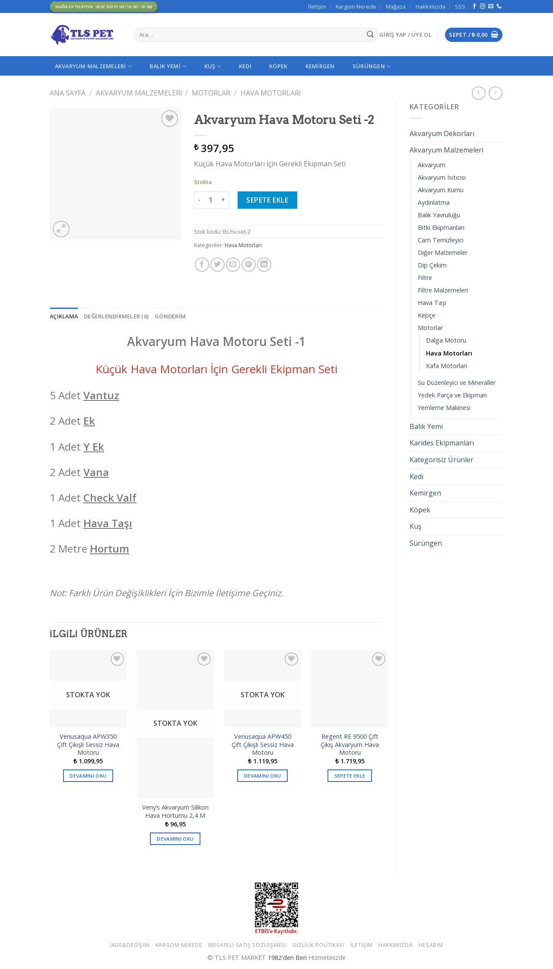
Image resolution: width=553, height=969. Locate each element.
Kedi (245, 66)
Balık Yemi (167, 66)
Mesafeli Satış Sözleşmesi (247, 945)
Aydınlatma (434, 202)
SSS (460, 6)
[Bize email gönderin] (490, 6)
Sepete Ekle (267, 200)
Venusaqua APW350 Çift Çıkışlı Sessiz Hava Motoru (88, 744)
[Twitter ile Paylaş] (217, 264)
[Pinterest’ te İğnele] (249, 264)
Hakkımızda (430, 6)
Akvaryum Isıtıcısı (442, 177)
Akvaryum (431, 165)
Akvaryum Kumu (441, 190)
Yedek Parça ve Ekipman (452, 395)
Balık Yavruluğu (439, 215)
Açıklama (64, 316)
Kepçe (426, 315)
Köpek (278, 66)
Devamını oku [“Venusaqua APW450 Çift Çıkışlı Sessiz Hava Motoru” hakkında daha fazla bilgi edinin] (262, 775)
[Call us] (499, 6)
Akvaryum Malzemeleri (93, 66)
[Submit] (370, 35)
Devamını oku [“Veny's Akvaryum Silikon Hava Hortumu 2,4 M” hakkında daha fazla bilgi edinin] (175, 839)
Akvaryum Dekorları (442, 133)
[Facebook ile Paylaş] (202, 264)
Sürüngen (372, 66)
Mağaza (396, 6)
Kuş (212, 66)
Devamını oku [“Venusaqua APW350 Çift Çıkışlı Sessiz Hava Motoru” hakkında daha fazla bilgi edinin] (88, 775)
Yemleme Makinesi (444, 407)
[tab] (64, 316)
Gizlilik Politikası (318, 945)
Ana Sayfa (68, 93)
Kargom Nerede (356, 6)
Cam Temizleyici (441, 240)
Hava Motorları (271, 93)
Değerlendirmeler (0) (116, 316)
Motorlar (211, 93)
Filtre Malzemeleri (443, 290)
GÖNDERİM (170, 316)
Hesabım (431, 945)
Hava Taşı (432, 303)
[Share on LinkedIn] (264, 264)
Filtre (425, 277)
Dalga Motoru (446, 340)
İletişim (317, 6)
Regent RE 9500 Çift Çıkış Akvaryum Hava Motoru (350, 744)
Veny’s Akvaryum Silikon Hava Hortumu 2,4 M (175, 812)
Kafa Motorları (446, 366)
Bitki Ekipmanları (441, 227)
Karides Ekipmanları (442, 443)
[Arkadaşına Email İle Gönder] (233, 264)
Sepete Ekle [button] (349, 775)
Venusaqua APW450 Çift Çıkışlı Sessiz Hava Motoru (263, 744)
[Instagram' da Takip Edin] (482, 6)
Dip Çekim (432, 265)
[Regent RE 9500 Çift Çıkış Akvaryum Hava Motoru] (349, 688)
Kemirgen (320, 66)
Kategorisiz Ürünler (442, 459)
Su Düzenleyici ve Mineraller (457, 382)
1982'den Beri (287, 957)
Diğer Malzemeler (442, 252)
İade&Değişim (129, 945)
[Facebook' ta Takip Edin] (474, 6)
